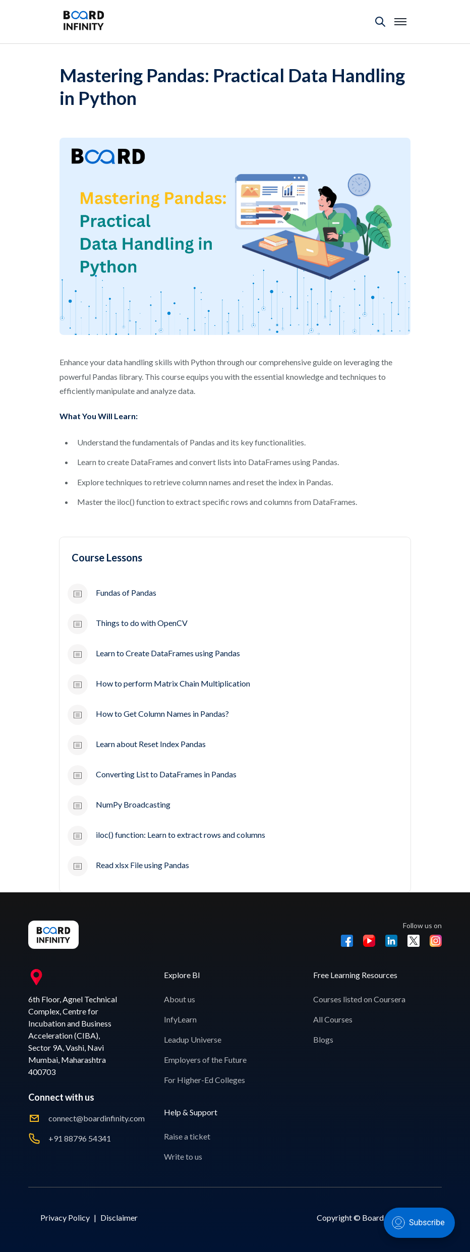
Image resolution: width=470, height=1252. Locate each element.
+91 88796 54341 (79, 1138)
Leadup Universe (192, 1039)
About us (179, 999)
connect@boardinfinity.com (96, 1118)
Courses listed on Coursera (359, 999)
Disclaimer (119, 1217)
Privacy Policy (65, 1217)
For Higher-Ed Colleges (204, 1080)
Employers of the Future (205, 1059)
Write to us (183, 1156)
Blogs (323, 1039)
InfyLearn (180, 1019)
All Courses (332, 1019)
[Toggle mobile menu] (400, 22)
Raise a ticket (187, 1136)
